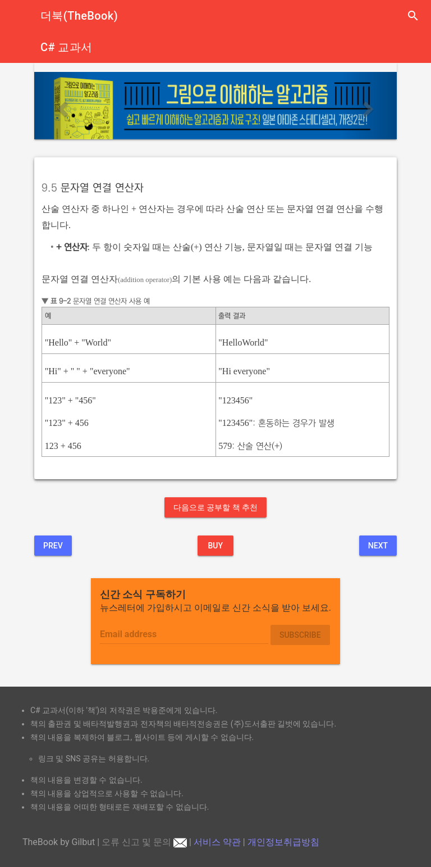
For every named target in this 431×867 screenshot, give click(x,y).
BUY (215, 545)
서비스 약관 (217, 842)
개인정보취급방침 (283, 842)
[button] (61, 105)
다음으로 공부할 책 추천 (215, 507)
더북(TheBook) (79, 15)
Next (378, 545)
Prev (53, 545)
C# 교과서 (66, 47)
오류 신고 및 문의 (144, 842)
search (413, 15)
